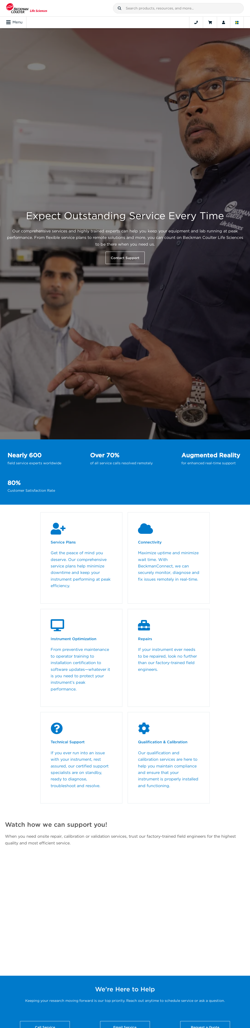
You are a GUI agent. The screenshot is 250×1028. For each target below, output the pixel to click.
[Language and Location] (237, 22)
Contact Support (125, 258)
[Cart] (210, 22)
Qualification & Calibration (162, 742)
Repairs (145, 639)
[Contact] (196, 22)
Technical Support (68, 742)
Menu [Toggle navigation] (14, 22)
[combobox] (178, 8)
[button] (119, 8)
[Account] (223, 22)
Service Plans (63, 542)
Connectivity (150, 542)
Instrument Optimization (73, 639)
